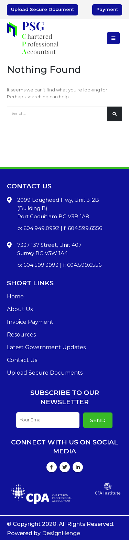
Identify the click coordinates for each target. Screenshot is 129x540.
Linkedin (78, 467)
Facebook (51, 467)
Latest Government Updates (46, 347)
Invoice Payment (30, 322)
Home (15, 296)
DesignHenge (61, 533)
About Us (20, 309)
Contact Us (22, 360)
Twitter (65, 467)
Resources (21, 334)
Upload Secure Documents (45, 373)
